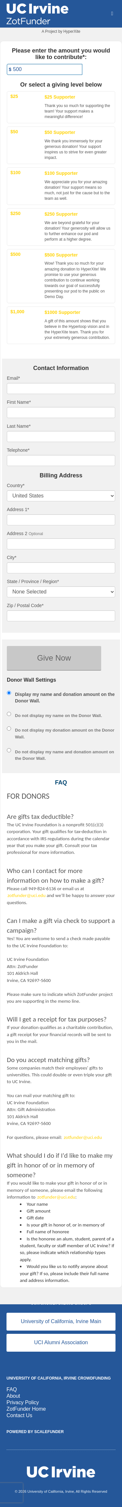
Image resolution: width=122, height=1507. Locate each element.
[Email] (61, 388)
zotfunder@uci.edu (26, 895)
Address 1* (18, 509)
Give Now (54, 657)
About (13, 1396)
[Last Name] (61, 436)
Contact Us (19, 1415)
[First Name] (61, 412)
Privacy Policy (23, 1402)
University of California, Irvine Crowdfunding (59, 1378)
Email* (13, 378)
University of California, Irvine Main (61, 1321)
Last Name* (19, 426)
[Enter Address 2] (61, 543)
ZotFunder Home (26, 1409)
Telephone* (18, 450)
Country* (15, 485)
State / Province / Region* (33, 581)
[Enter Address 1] (61, 519)
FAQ (12, 1389)
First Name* (19, 402)
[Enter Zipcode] (61, 615)
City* (12, 557)
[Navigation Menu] (112, 13)
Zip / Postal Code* (25, 605)
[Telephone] (61, 460)
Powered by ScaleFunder (35, 1431)
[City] (61, 567)
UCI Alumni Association (61, 1342)
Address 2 (17, 533)
